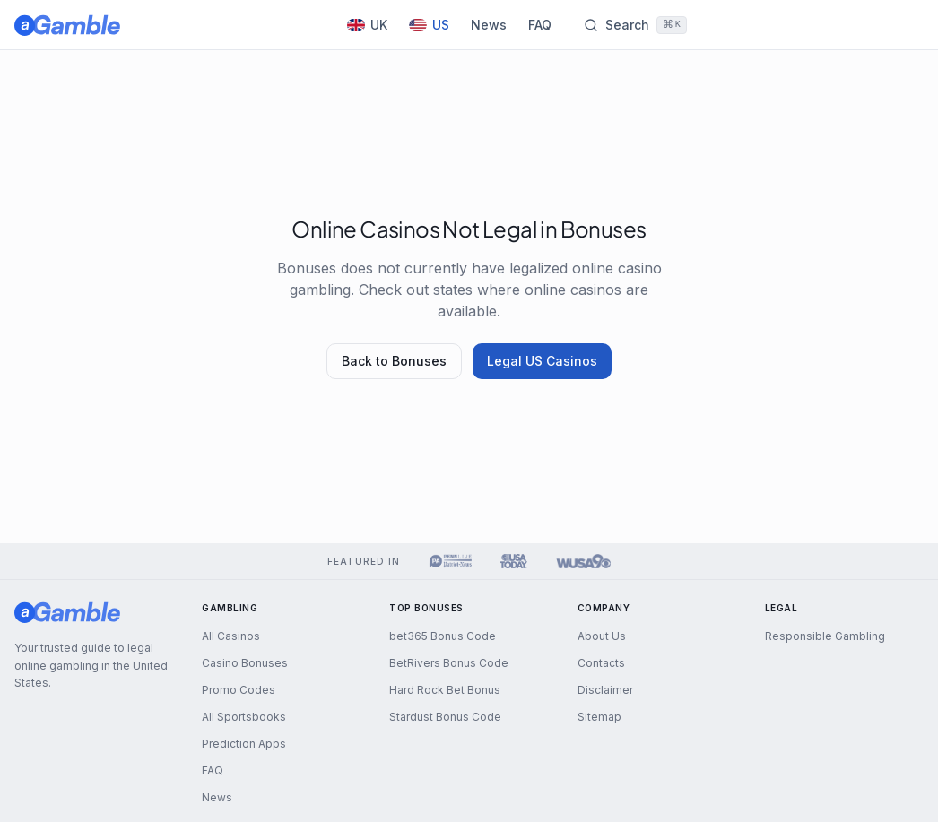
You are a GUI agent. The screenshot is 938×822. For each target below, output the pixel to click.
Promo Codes (238, 690)
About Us (602, 636)
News (489, 24)
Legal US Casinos (542, 360)
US (429, 24)
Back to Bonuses (394, 360)
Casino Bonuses (245, 663)
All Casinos (231, 636)
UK (367, 24)
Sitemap (599, 716)
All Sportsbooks (244, 716)
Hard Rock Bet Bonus (444, 690)
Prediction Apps (244, 743)
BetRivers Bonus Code (448, 663)
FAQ (540, 24)
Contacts (601, 663)
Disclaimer (605, 690)
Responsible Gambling (825, 636)
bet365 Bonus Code (442, 636)
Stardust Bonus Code (445, 716)
